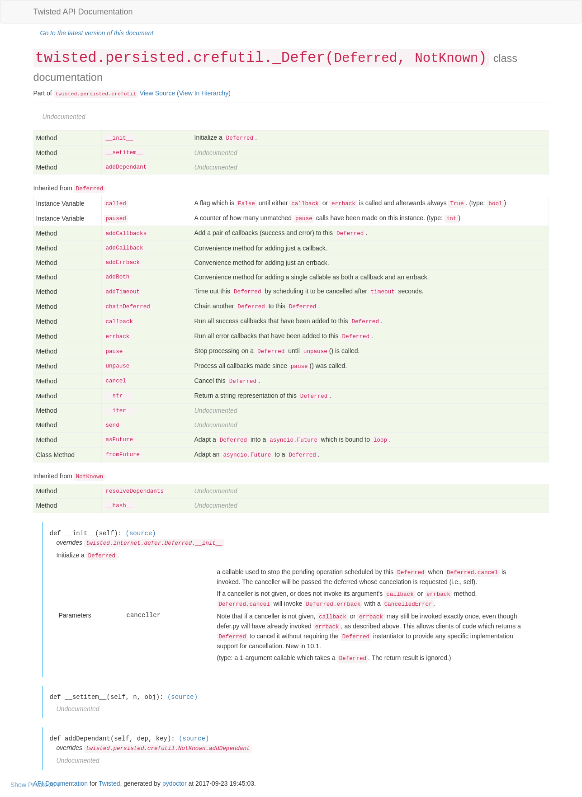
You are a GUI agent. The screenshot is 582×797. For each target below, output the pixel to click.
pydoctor (174, 783)
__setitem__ (124, 153)
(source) (141, 533)
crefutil (124, 94)
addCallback (124, 248)
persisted (94, 94)
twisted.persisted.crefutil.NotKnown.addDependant (168, 748)
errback (118, 337)
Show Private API (34, 784)
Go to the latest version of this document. (97, 33)
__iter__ (119, 411)
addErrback (123, 262)
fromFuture (123, 455)
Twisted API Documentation (83, 11)
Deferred (365, 58)
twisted (66, 94)
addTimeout (123, 292)
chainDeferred (128, 307)
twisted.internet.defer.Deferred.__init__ (154, 543)
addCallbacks (126, 234)
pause (114, 352)
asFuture (119, 440)
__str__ (118, 396)
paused (116, 219)
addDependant (126, 167)
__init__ (119, 138)
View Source (157, 93)
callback (119, 322)
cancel (116, 381)
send (112, 425)
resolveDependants (135, 491)
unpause (118, 366)
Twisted (109, 783)
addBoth (118, 277)
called (116, 204)
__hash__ (119, 506)
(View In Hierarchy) (204, 93)
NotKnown (446, 58)
